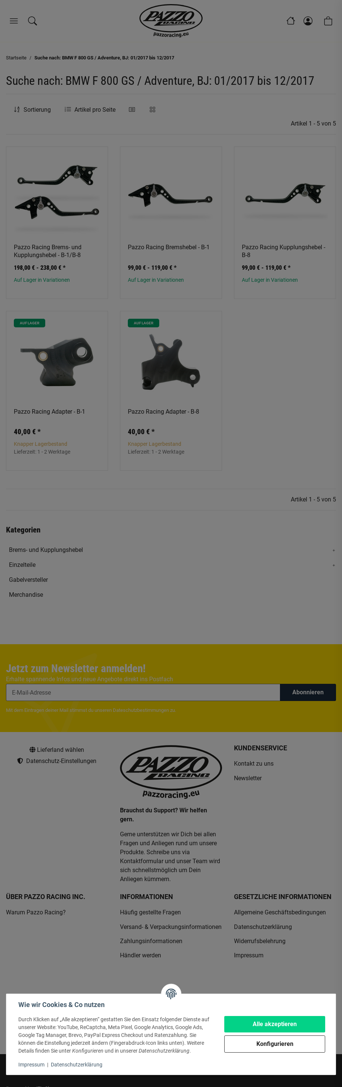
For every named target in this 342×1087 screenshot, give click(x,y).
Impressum (31, 1065)
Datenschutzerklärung (76, 1065)
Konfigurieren (274, 1043)
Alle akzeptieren (275, 1024)
